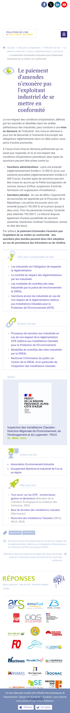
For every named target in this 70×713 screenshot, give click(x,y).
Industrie (15, 532)
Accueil (11, 47)
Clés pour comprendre (29, 47)
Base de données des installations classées (35, 509)
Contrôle (28, 532)
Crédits (6, 588)
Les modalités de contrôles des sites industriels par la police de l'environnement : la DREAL (37, 287)
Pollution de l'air (52, 47)
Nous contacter (10, 584)
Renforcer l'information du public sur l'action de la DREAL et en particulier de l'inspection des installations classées (34, 362)
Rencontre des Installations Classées (32, 518)
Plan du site (24, 584)
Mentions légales (40, 584)
